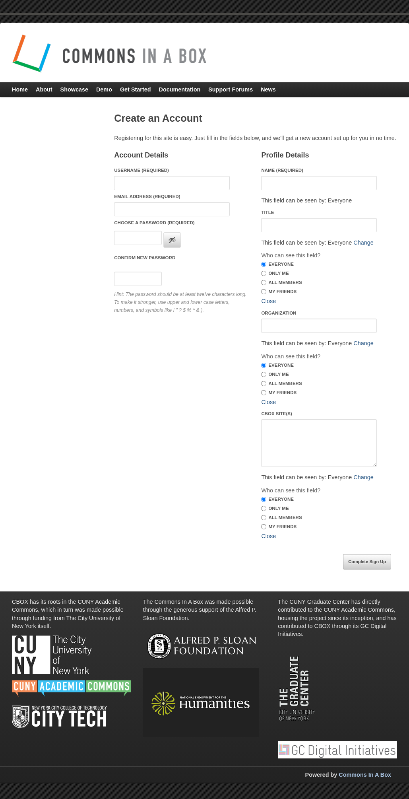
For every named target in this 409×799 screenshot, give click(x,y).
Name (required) (282, 170)
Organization (278, 313)
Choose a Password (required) (154, 222)
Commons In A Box (365, 775)
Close (268, 301)
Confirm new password (144, 257)
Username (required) (141, 170)
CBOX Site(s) (276, 413)
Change (363, 242)
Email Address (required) (147, 196)
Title (267, 212)
